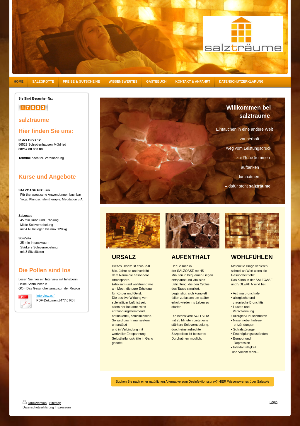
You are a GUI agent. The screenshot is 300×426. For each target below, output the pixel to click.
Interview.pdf (45, 295)
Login (273, 402)
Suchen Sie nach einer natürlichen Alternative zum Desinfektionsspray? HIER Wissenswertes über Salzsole (192, 381)
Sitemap (55, 403)
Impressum (63, 407)
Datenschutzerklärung (38, 407)
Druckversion (35, 403)
